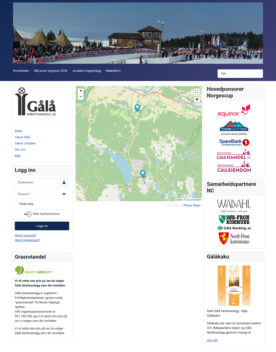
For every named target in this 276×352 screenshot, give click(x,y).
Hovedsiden (21, 71)
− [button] (81, 97)
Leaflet (179, 200)
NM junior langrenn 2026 (50, 71)
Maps (196, 205)
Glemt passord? (25, 235)
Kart (18, 155)
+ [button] (81, 91)
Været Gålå (22, 137)
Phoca (187, 205)
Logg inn (42, 226)
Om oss (20, 149)
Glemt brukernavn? (27, 240)
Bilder (19, 131)
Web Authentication (42, 214)
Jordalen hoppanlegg (86, 71)
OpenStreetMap (193, 200)
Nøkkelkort (113, 71)
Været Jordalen (25, 143)
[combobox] (240, 73)
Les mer (212, 340)
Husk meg (26, 204)
